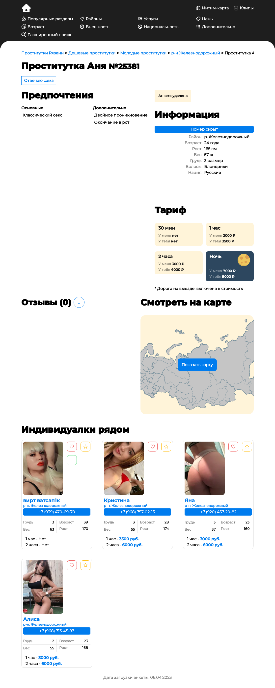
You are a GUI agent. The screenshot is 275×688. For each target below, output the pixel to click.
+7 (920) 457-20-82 (218, 512)
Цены (205, 18)
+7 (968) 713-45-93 (56, 631)
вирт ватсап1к (41, 500)
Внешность (94, 26)
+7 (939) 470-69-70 (57, 512)
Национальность (158, 26)
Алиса (31, 619)
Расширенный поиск (46, 34)
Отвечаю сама (39, 80)
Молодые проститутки (143, 53)
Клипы (244, 8)
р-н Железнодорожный (195, 53)
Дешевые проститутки (91, 53)
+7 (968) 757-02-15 (137, 512)
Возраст (32, 26)
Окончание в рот (111, 122)
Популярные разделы (47, 18)
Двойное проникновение (120, 115)
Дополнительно (215, 26)
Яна (190, 500)
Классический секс (42, 115)
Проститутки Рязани (42, 53)
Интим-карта (212, 8)
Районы (91, 18)
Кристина (117, 500)
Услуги (148, 18)
